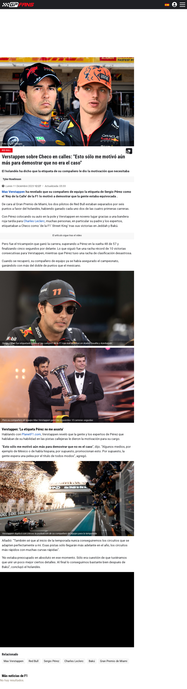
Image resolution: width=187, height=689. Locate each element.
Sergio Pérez (51, 661)
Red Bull (6, 150)
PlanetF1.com (31, 434)
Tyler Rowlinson (12, 179)
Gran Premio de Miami (113, 661)
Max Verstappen (13, 192)
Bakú (92, 661)
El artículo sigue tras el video (67, 235)
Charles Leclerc (34, 221)
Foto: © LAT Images (12, 143)
